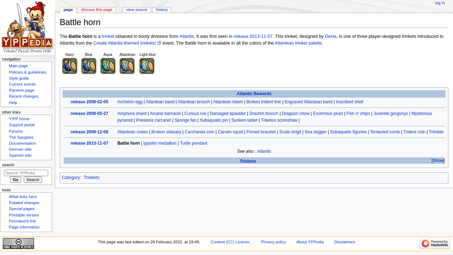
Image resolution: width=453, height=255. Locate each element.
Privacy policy (273, 242)
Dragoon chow (296, 113)
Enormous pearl (328, 113)
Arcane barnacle (165, 113)
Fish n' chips (358, 113)
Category (71, 177)
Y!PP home (19, 119)
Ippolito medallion (160, 143)
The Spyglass (21, 137)
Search (8, 165)
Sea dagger (316, 131)
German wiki (20, 149)
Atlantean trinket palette (298, 43)
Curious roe (195, 113)
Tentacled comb (385, 131)
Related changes (24, 203)
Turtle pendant (193, 143)
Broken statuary (166, 131)
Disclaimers (344, 242)
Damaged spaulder (228, 113)
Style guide (19, 78)
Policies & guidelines (27, 72)
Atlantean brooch (194, 101)
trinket (108, 36)
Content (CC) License (230, 242)
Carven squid (230, 131)
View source (136, 9)
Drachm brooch (263, 113)
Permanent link (22, 221)
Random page (21, 90)
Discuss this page (97, 9)
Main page (18, 66)
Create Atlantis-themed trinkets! (124, 43)
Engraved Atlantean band (308, 101)
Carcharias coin (199, 131)
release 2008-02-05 (89, 101)
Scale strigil (290, 131)
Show (438, 160)
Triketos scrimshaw (279, 120)
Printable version (24, 215)
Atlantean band (160, 101)
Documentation (22, 143)
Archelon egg (130, 101)
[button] (438, 160)
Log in (440, 3)
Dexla (330, 36)
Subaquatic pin (214, 120)
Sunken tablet (244, 120)
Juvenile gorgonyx (390, 113)
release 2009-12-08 (89, 131)
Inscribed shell (349, 101)
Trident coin (414, 131)
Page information (24, 227)
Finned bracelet (261, 131)
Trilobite (436, 131)
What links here (23, 197)
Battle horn (128, 143)
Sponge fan (185, 120)
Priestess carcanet (153, 120)
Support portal (21, 125)
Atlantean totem (228, 101)
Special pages (21, 209)
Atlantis (186, 36)
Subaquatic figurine (348, 131)
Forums (16, 131)
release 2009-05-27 (89, 113)
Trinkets (248, 161)
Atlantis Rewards (254, 93)
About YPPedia (309, 242)
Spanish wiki (20, 155)
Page (68, 9)
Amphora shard (132, 113)
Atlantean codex (132, 131)
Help (13, 102)
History (162, 9)
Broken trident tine (264, 101)
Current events (22, 84)
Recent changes (23, 96)
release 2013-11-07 (253, 36)
